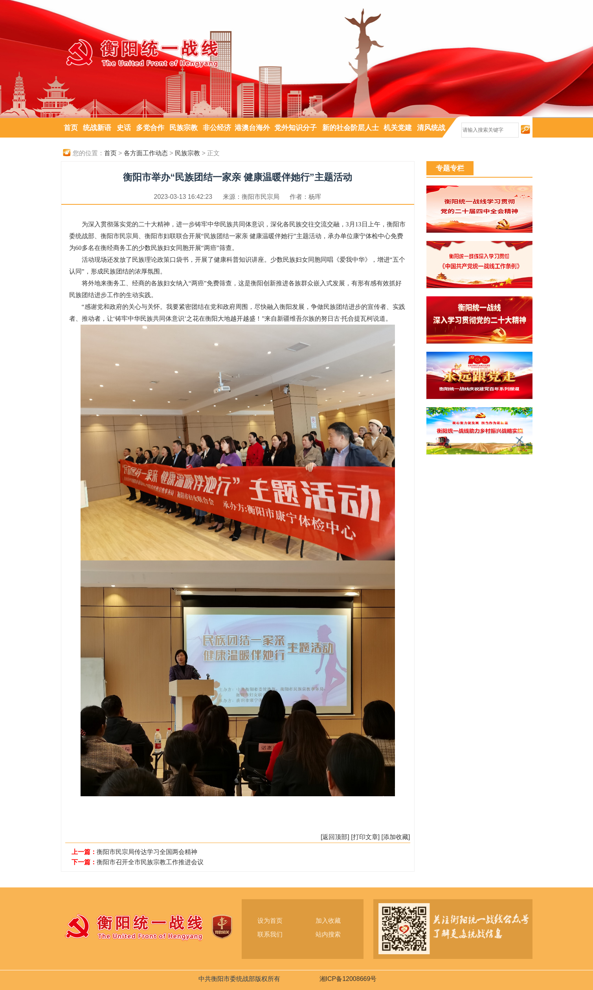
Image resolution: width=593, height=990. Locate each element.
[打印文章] (365, 837)
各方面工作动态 (146, 153)
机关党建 (398, 128)
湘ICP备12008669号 (348, 978)
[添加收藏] (396, 837)
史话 (124, 128)
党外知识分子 (295, 128)
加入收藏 (328, 920)
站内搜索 (328, 934)
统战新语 (97, 128)
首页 (71, 128)
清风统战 (431, 128)
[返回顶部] (335, 837)
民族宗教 (183, 128)
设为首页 (270, 920)
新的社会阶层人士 (350, 128)
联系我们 (270, 934)
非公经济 (217, 128)
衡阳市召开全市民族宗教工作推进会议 (150, 862)
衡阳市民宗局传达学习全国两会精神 (147, 852)
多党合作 (150, 128)
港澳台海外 (252, 128)
